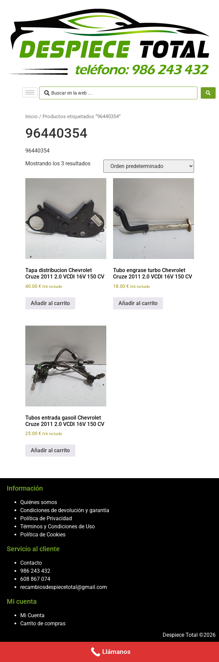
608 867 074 (35, 579)
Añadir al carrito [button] (50, 303)
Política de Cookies (42, 534)
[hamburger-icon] (29, 92)
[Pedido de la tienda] (148, 166)
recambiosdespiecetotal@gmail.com (63, 587)
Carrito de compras (42, 623)
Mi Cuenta (32, 615)
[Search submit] (208, 93)
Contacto (31, 563)
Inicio (31, 116)
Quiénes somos (38, 502)
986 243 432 (35, 571)
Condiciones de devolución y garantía (64, 510)
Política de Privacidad (46, 518)
